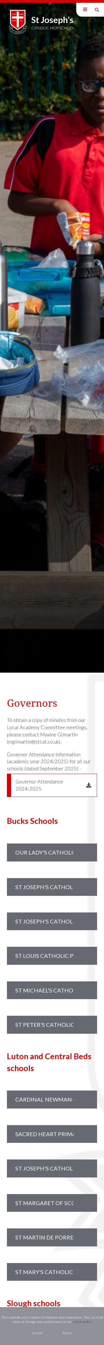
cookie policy (82, 1322)
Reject (67, 1333)
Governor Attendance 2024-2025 (39, 785)
